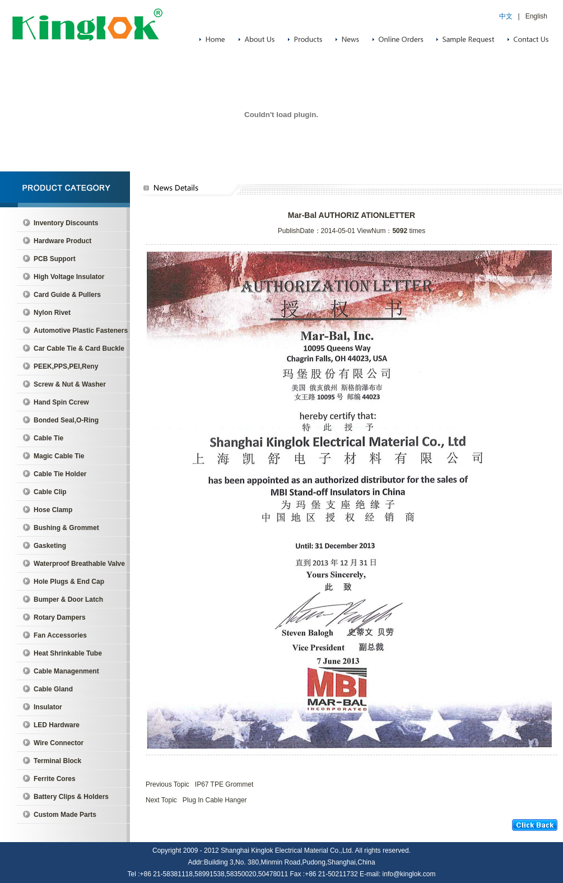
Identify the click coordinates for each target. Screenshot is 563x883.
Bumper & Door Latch (68, 599)
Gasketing (50, 546)
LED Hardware (57, 725)
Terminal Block (57, 761)
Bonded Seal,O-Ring (66, 420)
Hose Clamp (53, 510)
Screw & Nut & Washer (70, 384)
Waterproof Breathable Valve (79, 564)
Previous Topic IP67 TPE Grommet (199, 784)
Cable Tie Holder (60, 474)
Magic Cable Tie (59, 456)
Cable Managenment (66, 671)
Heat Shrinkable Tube (68, 653)
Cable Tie (48, 438)
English (536, 16)
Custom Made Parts (65, 815)
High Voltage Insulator (69, 277)
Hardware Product (62, 241)
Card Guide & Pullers (67, 295)
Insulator (48, 707)
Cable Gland (53, 689)
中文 (506, 16)
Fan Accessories (60, 635)
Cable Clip (50, 492)
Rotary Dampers (60, 617)
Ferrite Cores (55, 779)
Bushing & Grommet (66, 528)
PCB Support (55, 259)
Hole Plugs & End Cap (69, 581)
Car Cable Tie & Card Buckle (79, 348)
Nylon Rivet (52, 313)
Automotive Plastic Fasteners (81, 330)
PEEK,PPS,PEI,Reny (66, 366)
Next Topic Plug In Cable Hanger (196, 800)
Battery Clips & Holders (71, 797)
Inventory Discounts (66, 223)
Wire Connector (58, 743)
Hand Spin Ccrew (61, 402)
